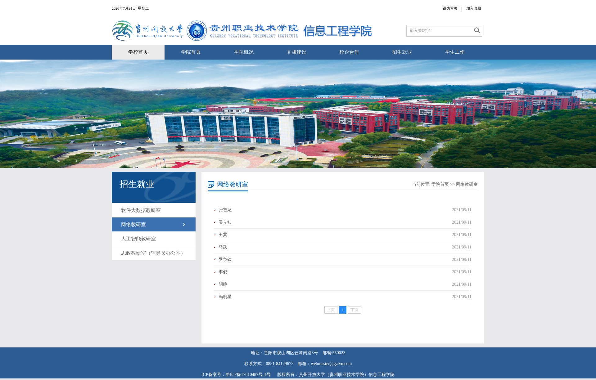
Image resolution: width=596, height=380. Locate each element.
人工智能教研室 (138, 238)
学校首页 (138, 52)
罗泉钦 (225, 259)
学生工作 (455, 52)
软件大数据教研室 (141, 210)
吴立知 (225, 222)
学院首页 (191, 52)
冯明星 (225, 296)
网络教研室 (133, 224)
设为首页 (450, 8)
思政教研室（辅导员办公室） (153, 253)
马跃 (223, 247)
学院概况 (244, 52)
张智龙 (225, 210)
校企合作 (349, 52)
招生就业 (402, 52)
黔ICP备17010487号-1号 (249, 374)
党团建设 (296, 52)
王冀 (223, 234)
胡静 (223, 284)
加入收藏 (473, 8)
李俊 (223, 272)
